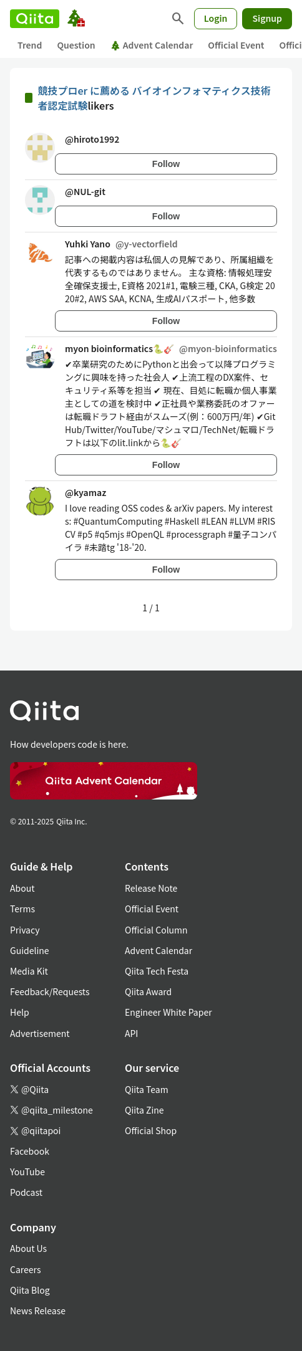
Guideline (29, 950)
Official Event (236, 45)
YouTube (27, 1171)
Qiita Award (148, 991)
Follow (166, 164)
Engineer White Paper (168, 1012)
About (22, 888)
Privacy (24, 930)
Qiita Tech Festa (156, 971)
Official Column (156, 930)
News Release (38, 1310)
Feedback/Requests (50, 991)
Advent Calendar (151, 45)
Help (19, 1012)
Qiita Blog (30, 1290)
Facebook (29, 1151)
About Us (28, 1248)
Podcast (26, 1192)
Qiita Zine (144, 1110)
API (131, 1033)
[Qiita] (34, 18)
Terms (22, 908)
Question (76, 45)
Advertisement (40, 1033)
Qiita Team (146, 1089)
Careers (25, 1269)
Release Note (151, 888)
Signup (267, 18)
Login (216, 18)
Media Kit (29, 971)
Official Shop (151, 1130)
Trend (29, 45)
